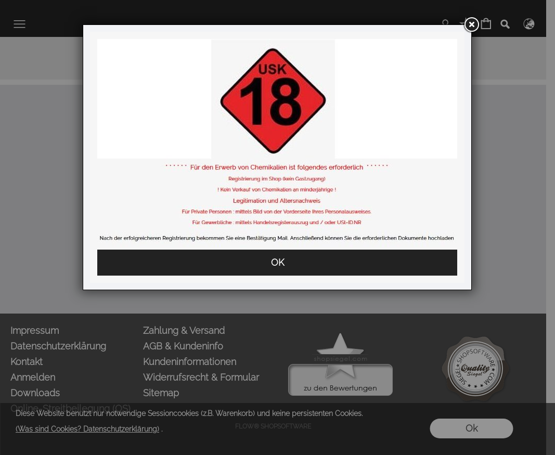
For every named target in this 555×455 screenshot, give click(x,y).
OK (277, 262)
